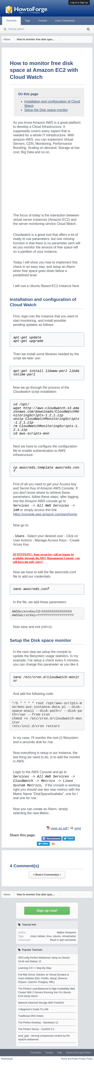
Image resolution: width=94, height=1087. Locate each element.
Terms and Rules (69, 1058)
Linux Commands (65, 20)
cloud (33, 936)
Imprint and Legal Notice (78, 1052)
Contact (49, 1052)
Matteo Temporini (66, 932)
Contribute (35, 1052)
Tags (27, 20)
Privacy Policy (86, 1058)
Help (59, 1052)
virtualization (69, 936)
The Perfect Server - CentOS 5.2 (36, 1029)
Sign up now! (47, 910)
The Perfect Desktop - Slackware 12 (38, 1022)
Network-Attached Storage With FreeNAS (41, 1002)
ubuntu (57, 936)
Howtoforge (7, 1058)
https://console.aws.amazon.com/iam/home (45, 514)
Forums (42, 20)
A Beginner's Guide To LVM (33, 1009)
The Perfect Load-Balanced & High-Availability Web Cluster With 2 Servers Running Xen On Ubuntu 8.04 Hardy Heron (46, 992)
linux (49, 936)
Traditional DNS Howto (30, 1016)
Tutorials (11, 20)
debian (41, 936)
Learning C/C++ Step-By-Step (34, 968)
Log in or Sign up (79, 2)
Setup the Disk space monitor (46, 110)
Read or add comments (63, 940)
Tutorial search (16, 29)
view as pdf (59, 828)
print (77, 828)
